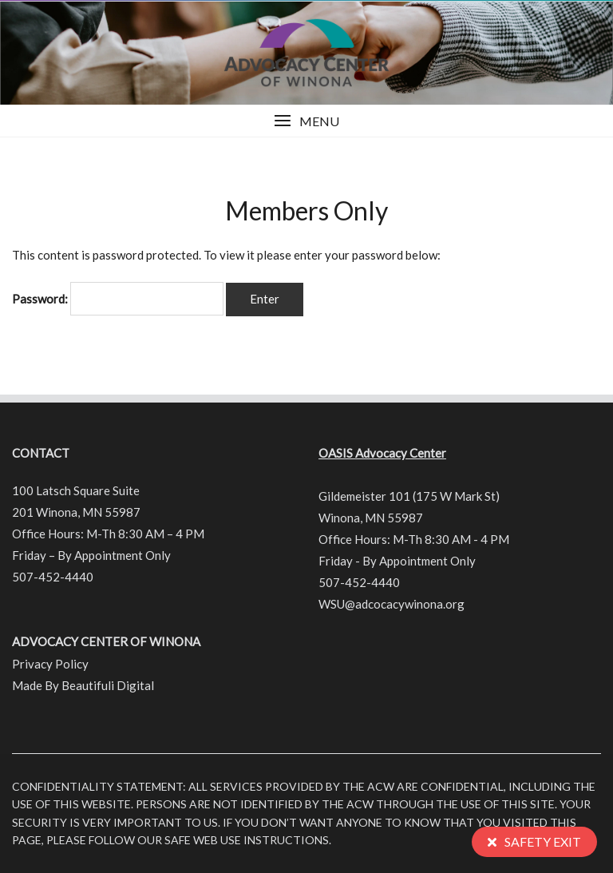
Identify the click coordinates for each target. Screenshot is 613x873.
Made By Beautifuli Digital (83, 685)
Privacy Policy (50, 664)
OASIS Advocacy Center (382, 453)
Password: (117, 298)
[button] (306, 121)
